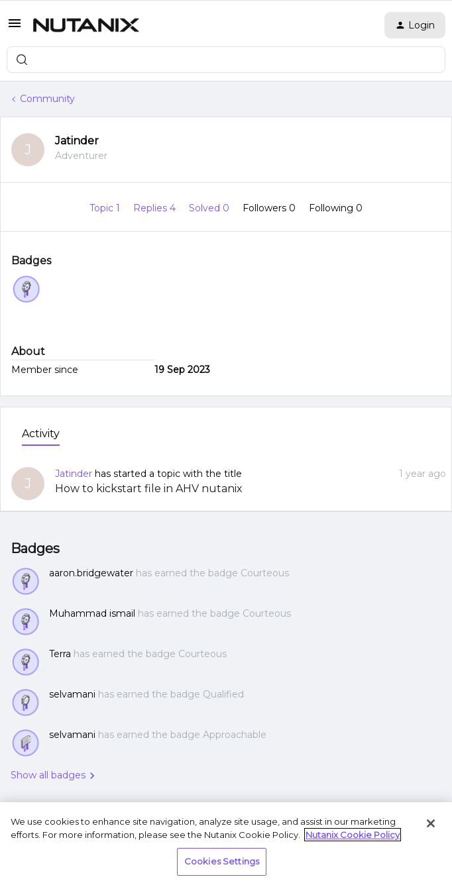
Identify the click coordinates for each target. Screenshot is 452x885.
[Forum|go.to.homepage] (86, 25)
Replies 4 (155, 208)
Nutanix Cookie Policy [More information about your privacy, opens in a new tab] (353, 834)
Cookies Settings (221, 861)
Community (47, 99)
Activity (41, 433)
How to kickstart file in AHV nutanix (149, 488)
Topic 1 (106, 208)
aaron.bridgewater (91, 573)
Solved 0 (210, 208)
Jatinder (77, 140)
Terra (60, 654)
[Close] (430, 823)
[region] (226, 843)
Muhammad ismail (92, 613)
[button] (15, 28)
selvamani (72, 694)
